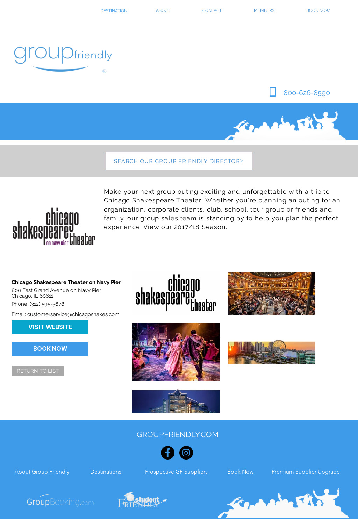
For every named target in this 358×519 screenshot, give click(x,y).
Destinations (105, 471)
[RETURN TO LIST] (38, 371)
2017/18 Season (200, 226)
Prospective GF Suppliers (176, 471)
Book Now (240, 471)
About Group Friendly (42, 471)
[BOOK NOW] (50, 349)
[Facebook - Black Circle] (167, 453)
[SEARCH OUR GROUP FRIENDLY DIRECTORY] (179, 161)
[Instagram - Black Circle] (186, 453)
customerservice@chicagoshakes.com (73, 314)
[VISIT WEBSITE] (50, 327)
